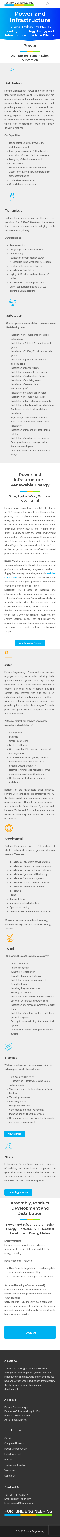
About (7, 1438)
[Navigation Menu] (54, 3)
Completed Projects (14, 1443)
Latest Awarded (12, 1454)
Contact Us (10, 1476)
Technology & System (15, 1465)
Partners (8, 1459)
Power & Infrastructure (16, 1449)
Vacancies (9, 1470)
